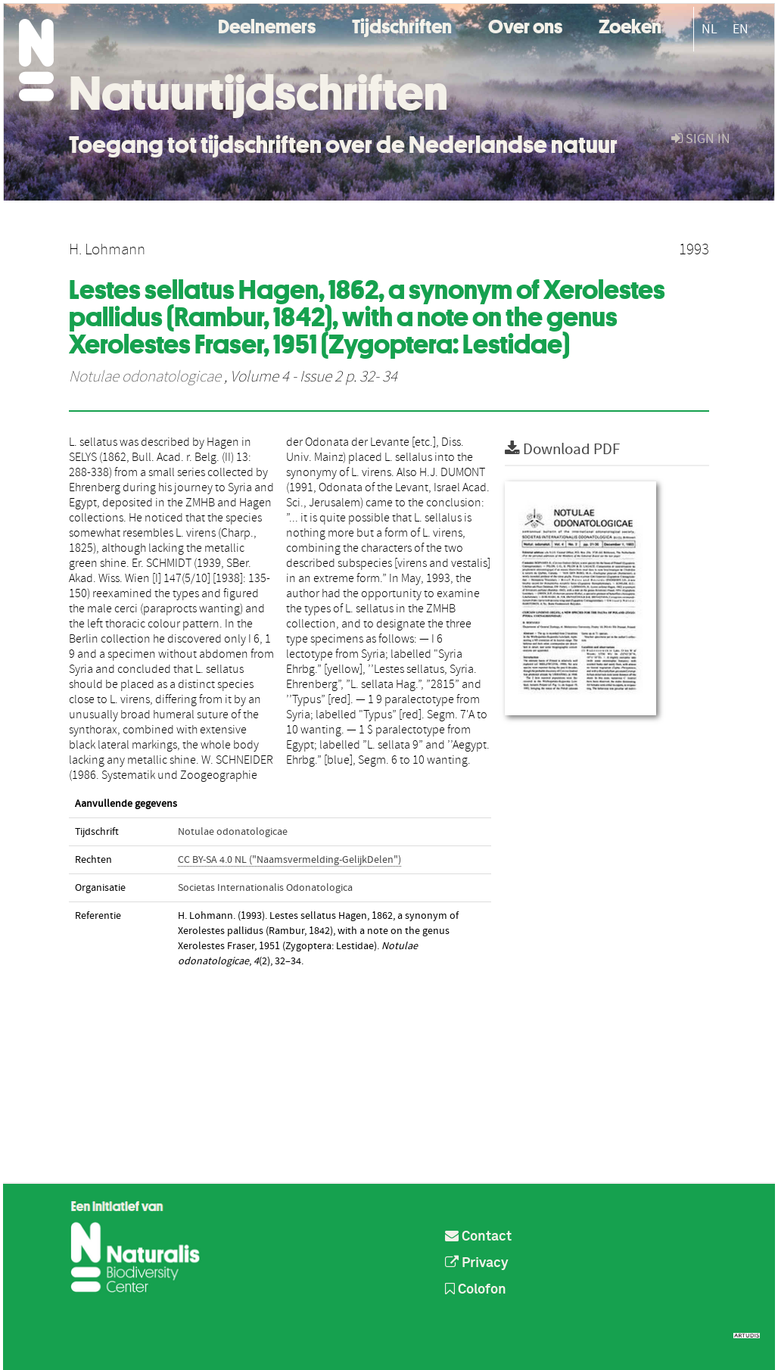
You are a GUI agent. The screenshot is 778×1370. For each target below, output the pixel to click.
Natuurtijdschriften (258, 93)
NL (709, 29)
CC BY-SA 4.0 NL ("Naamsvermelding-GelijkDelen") (289, 860)
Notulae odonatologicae (145, 377)
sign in (700, 139)
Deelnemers (267, 25)
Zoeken (630, 25)
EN (740, 29)
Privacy (477, 1263)
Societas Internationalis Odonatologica (265, 888)
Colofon (475, 1290)
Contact (478, 1237)
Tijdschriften (402, 25)
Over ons (525, 25)
